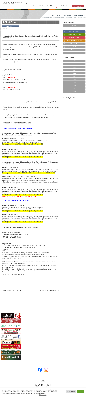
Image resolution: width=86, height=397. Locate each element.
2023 (74, 70)
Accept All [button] (80, 391)
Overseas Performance (74, 47)
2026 (74, 61)
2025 (74, 64)
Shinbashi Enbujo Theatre (74, 34)
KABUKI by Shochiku (69, 98)
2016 (74, 91)
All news (74, 25)
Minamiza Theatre (74, 38)
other (74, 53)
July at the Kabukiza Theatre (12, 70)
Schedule (49, 6)
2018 (74, 85)
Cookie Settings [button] (71, 391)
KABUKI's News (67, 15)
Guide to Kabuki (65, 6)
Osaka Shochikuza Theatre (74, 41)
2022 (74, 73)
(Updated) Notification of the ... (13, 290)
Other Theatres (74, 44)
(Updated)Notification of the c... (48, 290)
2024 (74, 67)
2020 (74, 79)
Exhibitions (74, 50)
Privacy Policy (43, 395)
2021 (74, 76)
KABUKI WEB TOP (56, 15)
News (56, 6)
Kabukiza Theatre (78, 15)
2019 (74, 82)
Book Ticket (78, 6)
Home (35, 6)
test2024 (74, 28)
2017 (74, 88)
